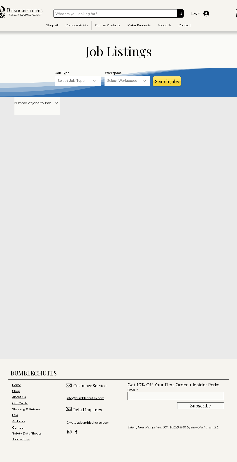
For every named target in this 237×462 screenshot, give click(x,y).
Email (131, 390)
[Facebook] (76, 432)
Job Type (62, 72)
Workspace (113, 72)
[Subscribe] (200, 405)
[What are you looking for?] (111, 13)
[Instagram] (69, 432)
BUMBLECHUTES (34, 373)
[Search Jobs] (167, 81)
